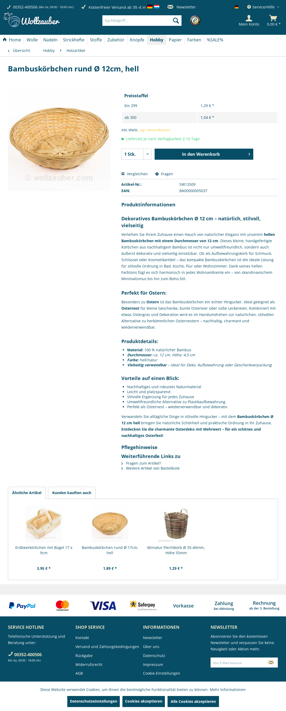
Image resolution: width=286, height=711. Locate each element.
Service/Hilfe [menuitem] (261, 6)
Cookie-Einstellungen (161, 673)
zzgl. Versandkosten (154, 130)
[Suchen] (176, 20)
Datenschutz (154, 655)
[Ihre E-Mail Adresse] (238, 663)
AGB (79, 673)
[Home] (12, 40)
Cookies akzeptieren (143, 701)
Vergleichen (134, 173)
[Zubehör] (116, 40)
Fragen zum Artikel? (141, 463)
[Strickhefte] (73, 40)
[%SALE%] (215, 40)
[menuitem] (149, 20)
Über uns (151, 646)
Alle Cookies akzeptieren (193, 701)
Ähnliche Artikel (26, 492)
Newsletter (182, 6)
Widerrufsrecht (88, 664)
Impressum (153, 664)
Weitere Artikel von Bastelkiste (150, 468)
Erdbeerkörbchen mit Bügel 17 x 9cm (43, 550)
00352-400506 (25, 6)
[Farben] (194, 40)
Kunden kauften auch (71, 492)
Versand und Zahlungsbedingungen (107, 646)
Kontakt (82, 637)
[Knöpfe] (137, 40)
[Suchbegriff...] (142, 20)
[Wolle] (32, 40)
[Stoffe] (95, 40)
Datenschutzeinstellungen (93, 701)
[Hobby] (156, 40)
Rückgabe (84, 655)
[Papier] (175, 40)
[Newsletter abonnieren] (271, 663)
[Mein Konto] (249, 20)
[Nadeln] (50, 40)
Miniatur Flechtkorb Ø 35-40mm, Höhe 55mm (176, 550)
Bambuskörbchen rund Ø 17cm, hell (110, 550)
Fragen (164, 173)
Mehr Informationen (228, 689)
